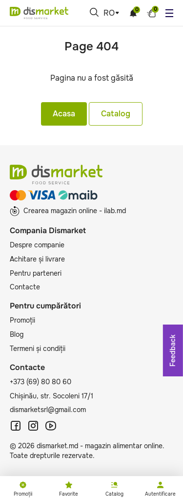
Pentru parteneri (35, 273)
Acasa (64, 114)
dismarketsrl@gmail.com (48, 409)
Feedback (172, 350)
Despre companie (37, 244)
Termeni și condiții (37, 348)
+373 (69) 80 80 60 (40, 381)
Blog (16, 334)
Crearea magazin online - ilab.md (68, 211)
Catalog (115, 114)
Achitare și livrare (37, 259)
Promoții (22, 320)
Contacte (25, 287)
